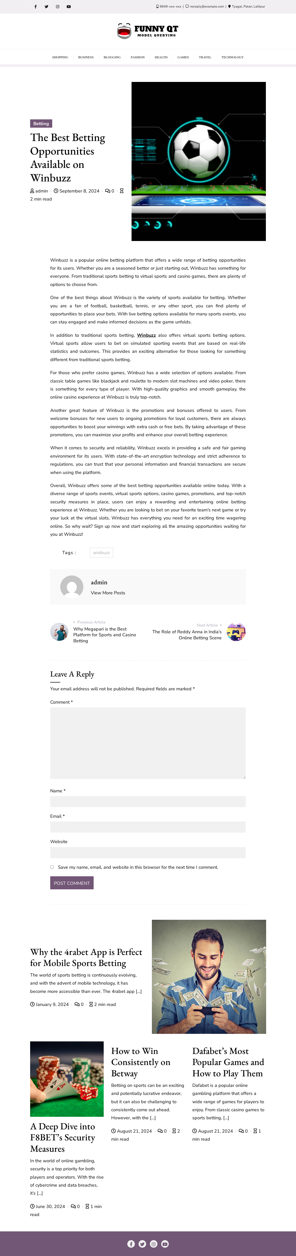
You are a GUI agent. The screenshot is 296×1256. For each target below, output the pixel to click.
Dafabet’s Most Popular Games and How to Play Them (228, 1061)
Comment (61, 702)
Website (59, 842)
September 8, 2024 (77, 191)
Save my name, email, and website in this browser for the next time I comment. (138, 867)
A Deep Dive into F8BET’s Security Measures (62, 1137)
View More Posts (108, 593)
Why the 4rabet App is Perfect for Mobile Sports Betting (86, 957)
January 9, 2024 (50, 1004)
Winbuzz (146, 335)
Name (58, 791)
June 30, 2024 (48, 1206)
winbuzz (101, 553)
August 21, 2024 (132, 1131)
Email (57, 816)
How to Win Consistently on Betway (140, 1061)
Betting (41, 124)
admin (39, 191)
